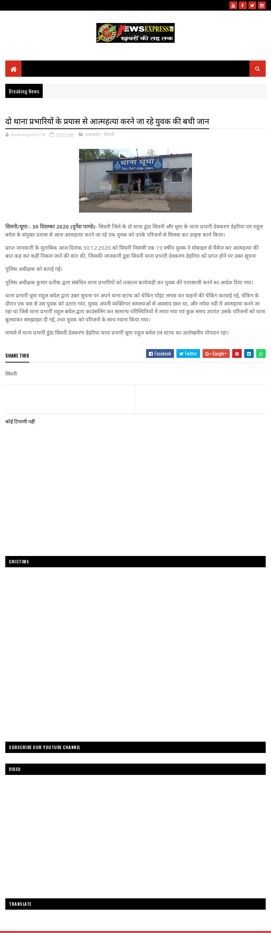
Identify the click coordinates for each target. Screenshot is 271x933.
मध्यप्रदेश (93, 134)
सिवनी (109, 134)
